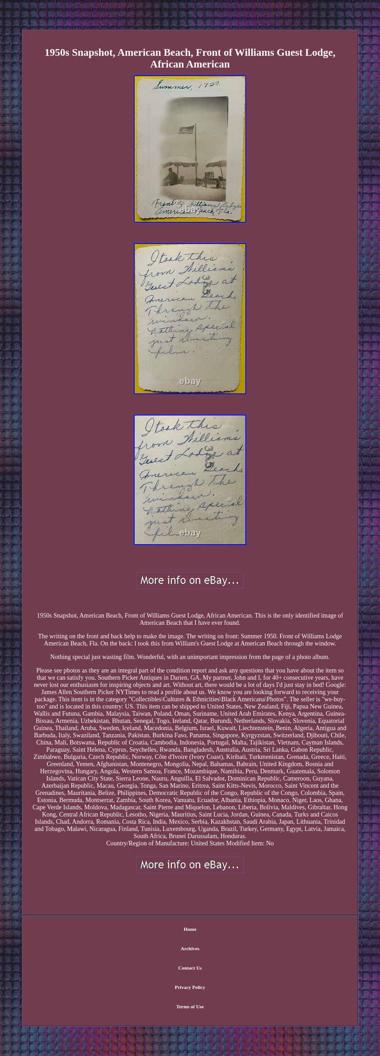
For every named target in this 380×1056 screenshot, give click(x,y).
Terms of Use (190, 1006)
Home (190, 929)
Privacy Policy (190, 987)
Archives (190, 948)
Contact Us (190, 967)
